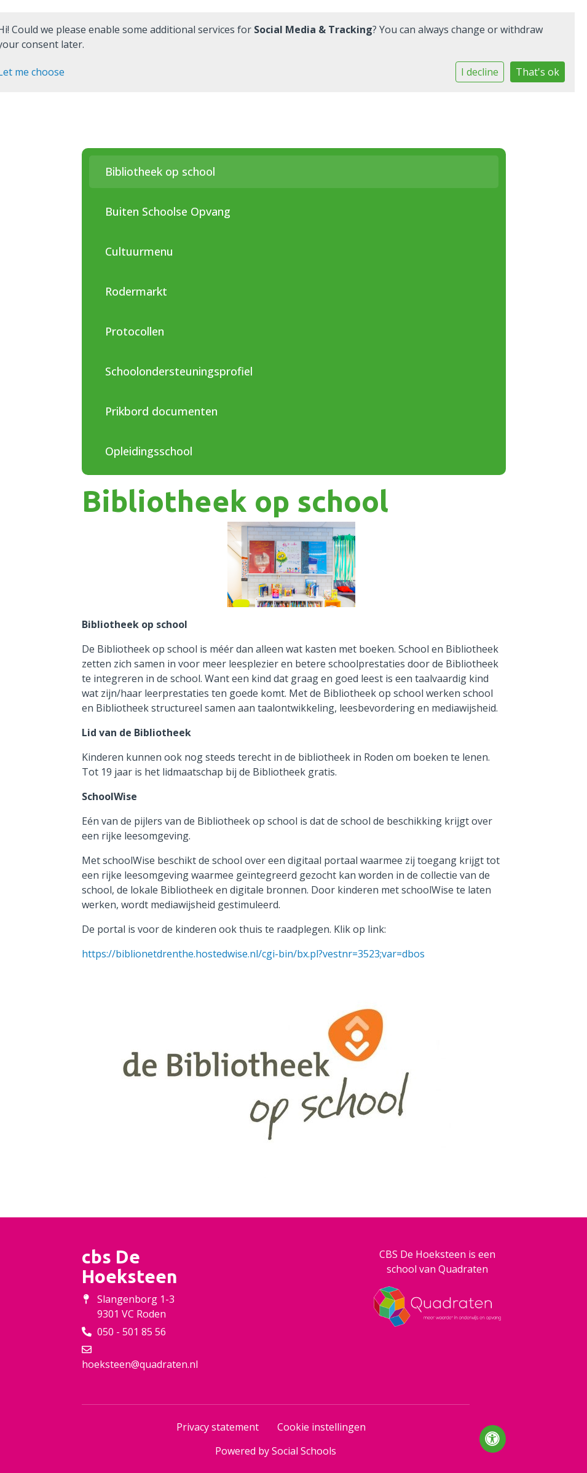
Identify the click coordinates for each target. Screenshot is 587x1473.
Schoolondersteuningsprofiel (179, 371)
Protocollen (134, 331)
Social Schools (304, 1451)
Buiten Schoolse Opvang (167, 211)
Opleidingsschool (148, 451)
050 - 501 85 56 (131, 1331)
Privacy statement (217, 1427)
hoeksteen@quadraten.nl (140, 1364)
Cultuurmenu (139, 251)
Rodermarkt (136, 291)
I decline (479, 72)
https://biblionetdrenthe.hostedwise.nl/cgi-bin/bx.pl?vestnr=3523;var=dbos (253, 953)
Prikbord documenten (161, 411)
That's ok (537, 72)
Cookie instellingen (321, 1427)
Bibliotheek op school (160, 171)
